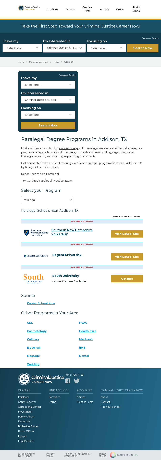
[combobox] (22, 48)
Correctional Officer (29, 406)
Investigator (25, 411)
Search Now (142, 48)
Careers (70, 9)
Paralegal (23, 397)
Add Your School (110, 406)
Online (120, 9)
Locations (52, 9)
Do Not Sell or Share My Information (78, 455)
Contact (105, 401)
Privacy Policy (50, 455)
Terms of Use (102, 455)
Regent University (66, 255)
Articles (104, 9)
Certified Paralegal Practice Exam (49, 180)
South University (65, 276)
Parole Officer (26, 416)
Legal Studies (26, 441)
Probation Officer (28, 426)
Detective (24, 421)
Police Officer (26, 431)
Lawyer (22, 436)
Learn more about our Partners (126, 217)
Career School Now (41, 303)
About (104, 397)
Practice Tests (87, 9)
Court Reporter (27, 401)
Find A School (136, 9)
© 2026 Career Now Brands (26, 455)
